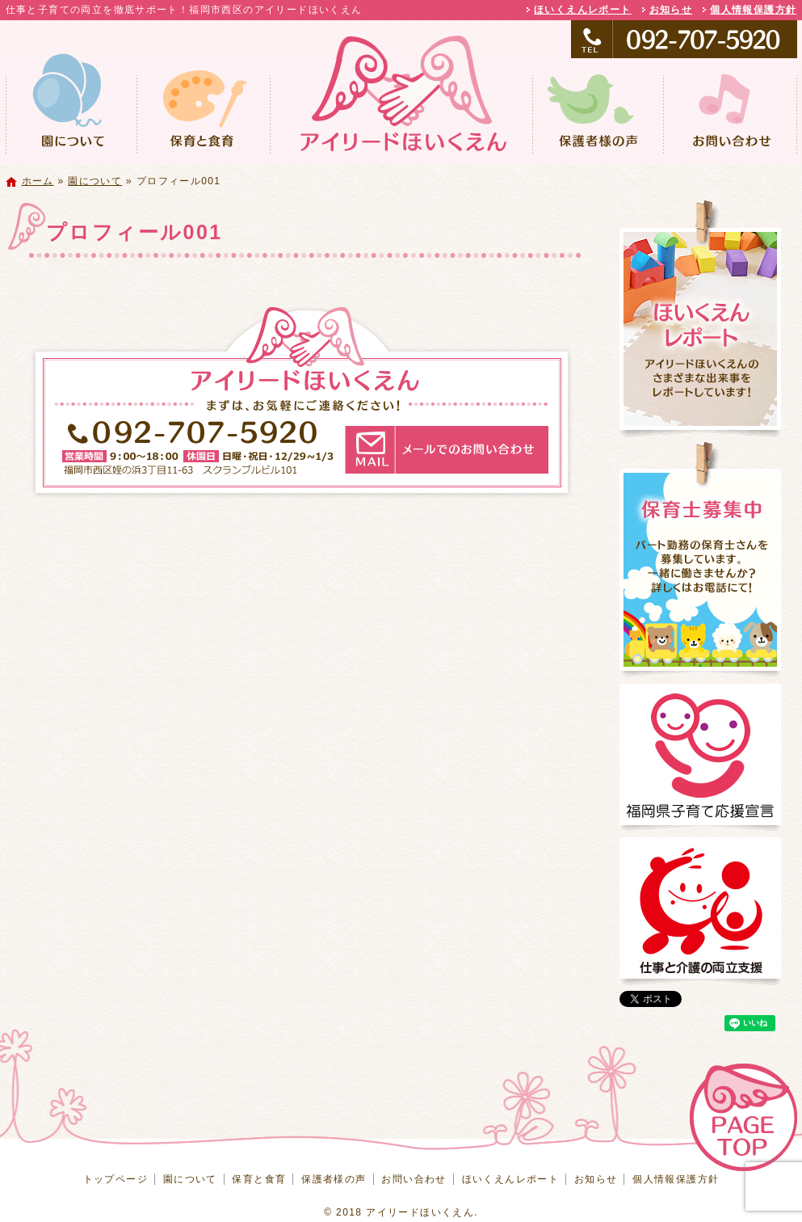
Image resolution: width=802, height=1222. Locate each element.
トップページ (401, 112)
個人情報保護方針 (753, 9)
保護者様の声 (597, 112)
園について (71, 112)
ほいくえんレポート (583, 9)
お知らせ (671, 9)
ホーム (38, 181)
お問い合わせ (730, 112)
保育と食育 (203, 112)
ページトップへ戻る (743, 1117)
